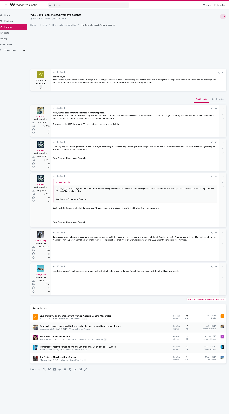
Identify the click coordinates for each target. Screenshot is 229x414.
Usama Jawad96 (50, 332)
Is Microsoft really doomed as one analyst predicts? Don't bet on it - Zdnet (81, 349)
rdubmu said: (64, 182)
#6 (169, 266)
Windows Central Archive (73, 319)
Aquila (46, 319)
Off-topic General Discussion (200, 173)
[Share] (172, 72)
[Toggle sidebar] (223, 16)
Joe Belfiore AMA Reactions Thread (61, 360)
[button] (6, 4)
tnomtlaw (221, 211)
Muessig (46, 363)
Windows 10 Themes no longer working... (206, 178)
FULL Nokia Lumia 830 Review (58, 339)
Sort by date (154, 99)
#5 (169, 232)
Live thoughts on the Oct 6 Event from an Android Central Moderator (78, 315)
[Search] (85, 5)
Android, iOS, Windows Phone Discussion (88, 342)
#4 (169, 176)
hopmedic (165, 362)
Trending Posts (190, 158)
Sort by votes (171, 99)
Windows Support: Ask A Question (202, 186)
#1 (176, 72)
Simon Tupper (49, 352)
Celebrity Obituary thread (199, 164)
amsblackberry (163, 342)
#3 (169, 142)
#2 (169, 108)
